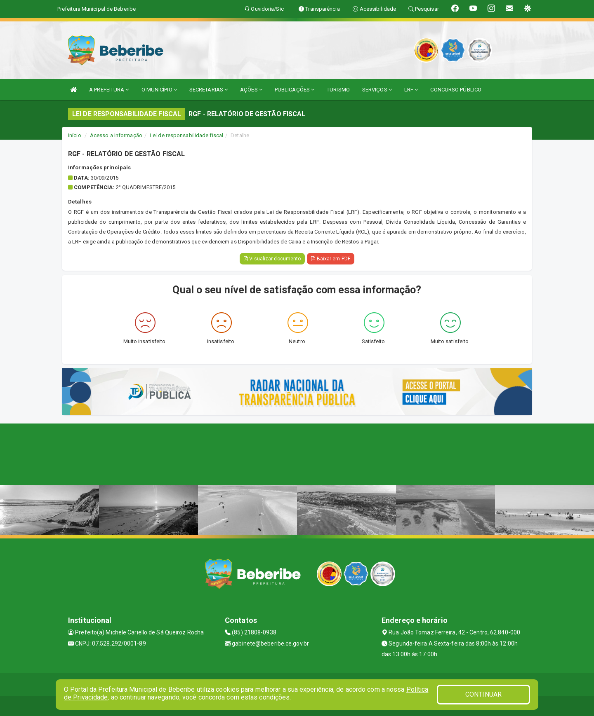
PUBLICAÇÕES (294, 90)
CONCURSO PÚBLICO (455, 90)
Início (74, 135)
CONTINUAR (483, 694)
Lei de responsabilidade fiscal (186, 135)
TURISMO (338, 90)
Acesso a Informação (116, 135)
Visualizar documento (272, 259)
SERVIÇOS (377, 90)
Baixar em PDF (330, 259)
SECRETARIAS (208, 90)
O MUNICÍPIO (159, 90)
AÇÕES (251, 90)
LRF (411, 90)
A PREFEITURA (109, 90)
